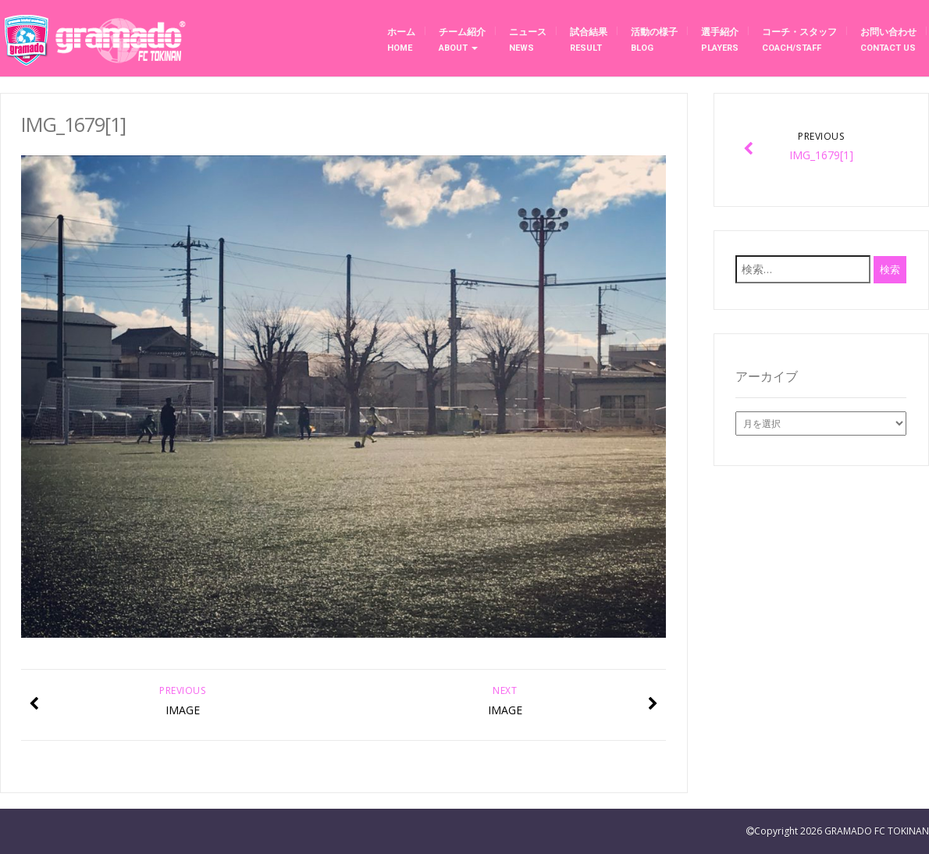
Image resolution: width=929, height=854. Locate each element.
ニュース (527, 40)
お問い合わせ (888, 40)
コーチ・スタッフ (799, 40)
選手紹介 (720, 40)
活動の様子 (654, 40)
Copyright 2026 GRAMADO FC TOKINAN (841, 831)
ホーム (401, 40)
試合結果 (588, 40)
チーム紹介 (462, 40)
